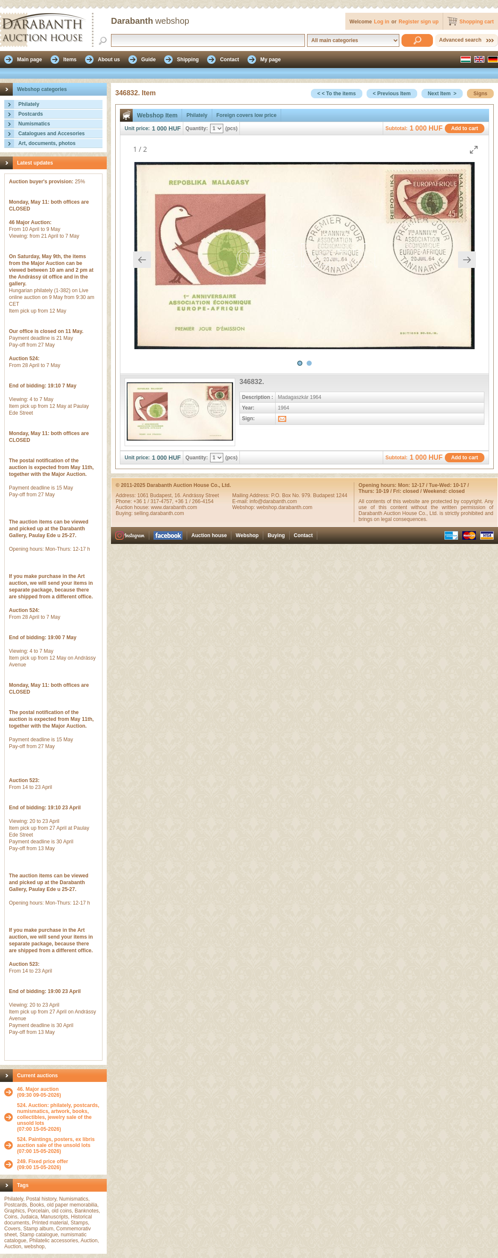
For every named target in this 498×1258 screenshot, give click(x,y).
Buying (276, 535)
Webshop (247, 535)
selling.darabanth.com (159, 513)
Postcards (30, 114)
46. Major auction (38, 1089)
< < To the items (336, 94)
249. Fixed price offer (42, 1161)
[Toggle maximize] (473, 149)
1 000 (159, 128)
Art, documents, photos (47, 143)
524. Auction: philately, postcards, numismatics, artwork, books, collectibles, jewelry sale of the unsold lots (58, 1114)
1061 (143, 495)
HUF (174, 128)
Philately (28, 104)
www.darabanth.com (174, 507)
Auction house (209, 535)
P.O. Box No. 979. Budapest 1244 (309, 495)
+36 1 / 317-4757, (154, 501)
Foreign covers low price (246, 115)
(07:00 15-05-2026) (59, 1117)
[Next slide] (467, 259)
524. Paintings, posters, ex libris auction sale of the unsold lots (56, 1142)
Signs (480, 94)
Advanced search (460, 40)
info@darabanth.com (273, 501)
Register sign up (418, 22)
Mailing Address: (251, 495)
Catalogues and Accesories (51, 134)
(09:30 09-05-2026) (39, 1092)
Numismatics (34, 124)
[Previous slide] (142, 259)
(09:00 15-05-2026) (42, 1164)
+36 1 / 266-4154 (194, 501)
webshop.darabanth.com (284, 507)
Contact (303, 535)
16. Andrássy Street (196, 495)
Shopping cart (476, 22)
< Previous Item (392, 94)
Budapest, (162, 495)
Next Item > (442, 94)
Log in (381, 22)
